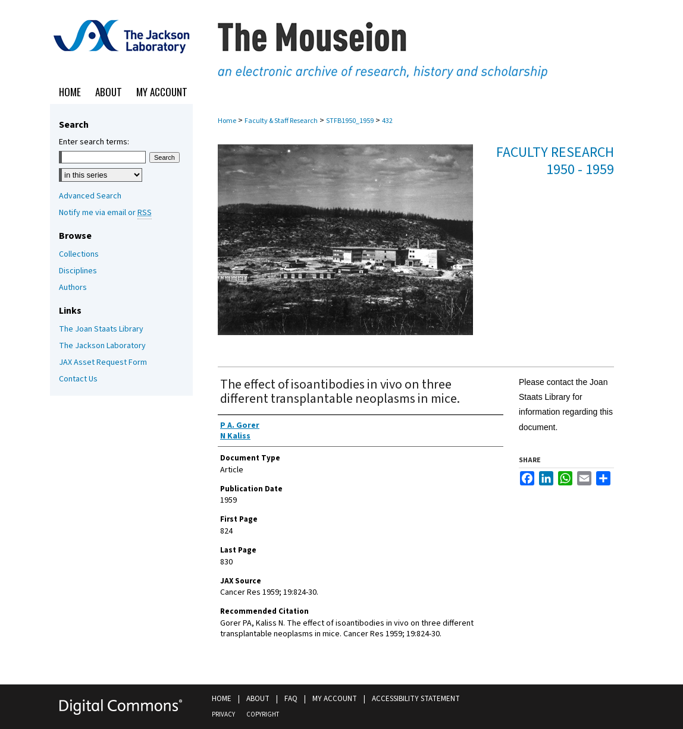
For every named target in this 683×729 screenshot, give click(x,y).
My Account (334, 698)
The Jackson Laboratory (102, 346)
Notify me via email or (105, 213)
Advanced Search (90, 196)
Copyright (262, 714)
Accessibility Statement (416, 698)
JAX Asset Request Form (103, 362)
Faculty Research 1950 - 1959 (555, 161)
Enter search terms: (94, 142)
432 (387, 121)
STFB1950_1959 (350, 121)
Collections (79, 254)
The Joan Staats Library (101, 329)
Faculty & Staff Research (281, 121)
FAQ (290, 698)
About (258, 698)
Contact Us (78, 379)
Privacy (223, 714)
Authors (73, 288)
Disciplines (78, 271)
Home (227, 121)
